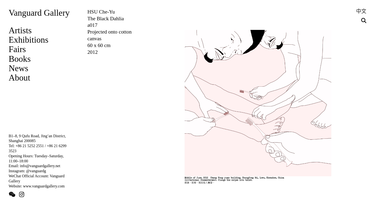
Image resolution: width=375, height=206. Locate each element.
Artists (20, 30)
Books (20, 59)
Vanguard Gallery (39, 13)
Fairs (17, 49)
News (18, 68)
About (19, 77)
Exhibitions (28, 40)
